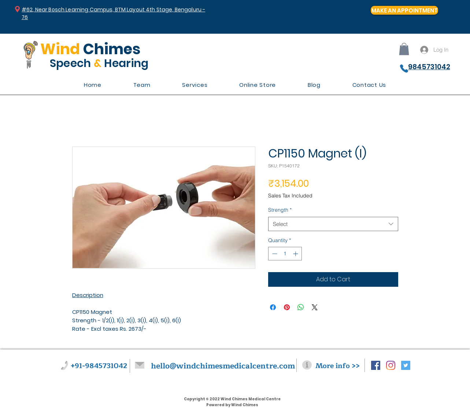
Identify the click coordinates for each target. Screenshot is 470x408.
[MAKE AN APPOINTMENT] (404, 10)
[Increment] (296, 253)
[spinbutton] (285, 253)
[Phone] (404, 68)
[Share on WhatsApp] (300, 307)
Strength (280, 210)
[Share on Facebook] (273, 307)
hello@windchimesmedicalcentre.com (223, 366)
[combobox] (333, 224)
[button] (404, 49)
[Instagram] (390, 365)
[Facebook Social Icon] (375, 365)
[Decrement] (273, 253)
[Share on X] (314, 307)
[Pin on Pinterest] (286, 307)
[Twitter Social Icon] (405, 365)
